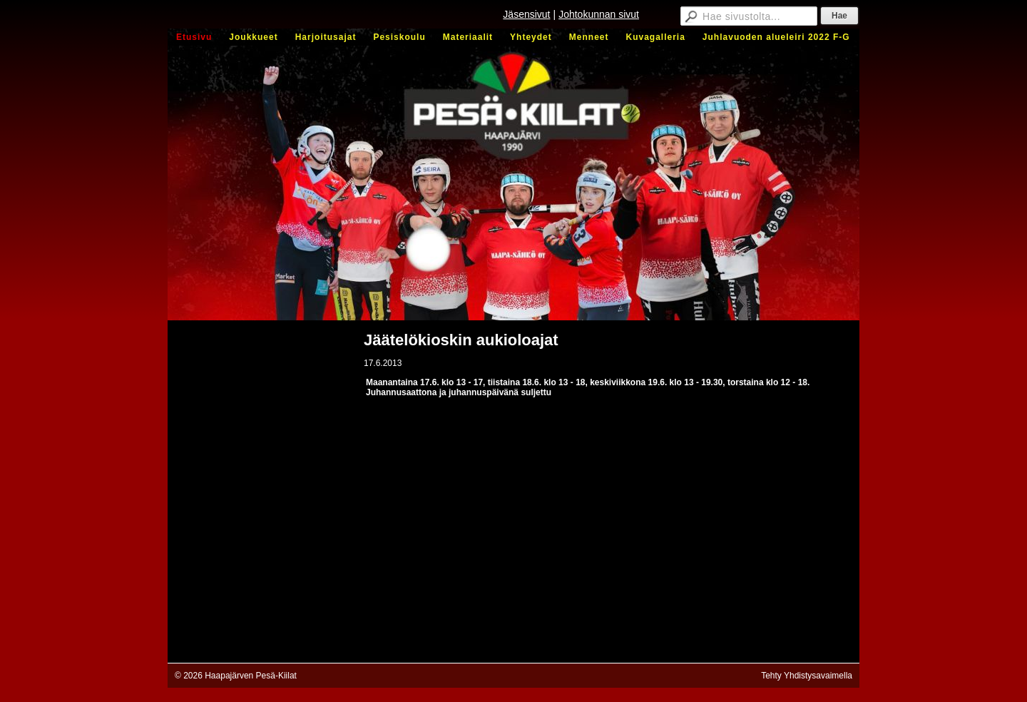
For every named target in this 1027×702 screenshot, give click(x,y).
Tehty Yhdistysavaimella (806, 676)
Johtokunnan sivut (598, 14)
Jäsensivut (526, 14)
